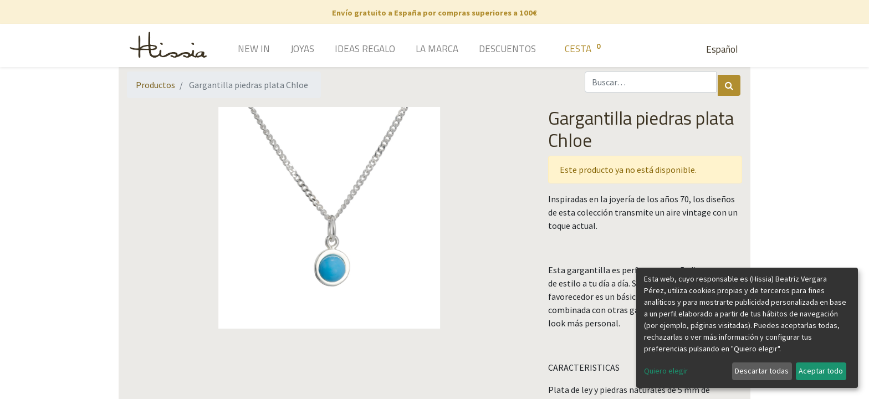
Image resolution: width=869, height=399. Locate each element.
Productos (155, 84)
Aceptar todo (821, 371)
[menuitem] (238, 50)
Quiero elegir (666, 371)
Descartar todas (762, 371)
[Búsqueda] (729, 85)
